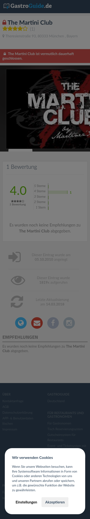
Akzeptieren (55, 502)
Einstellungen (26, 502)
